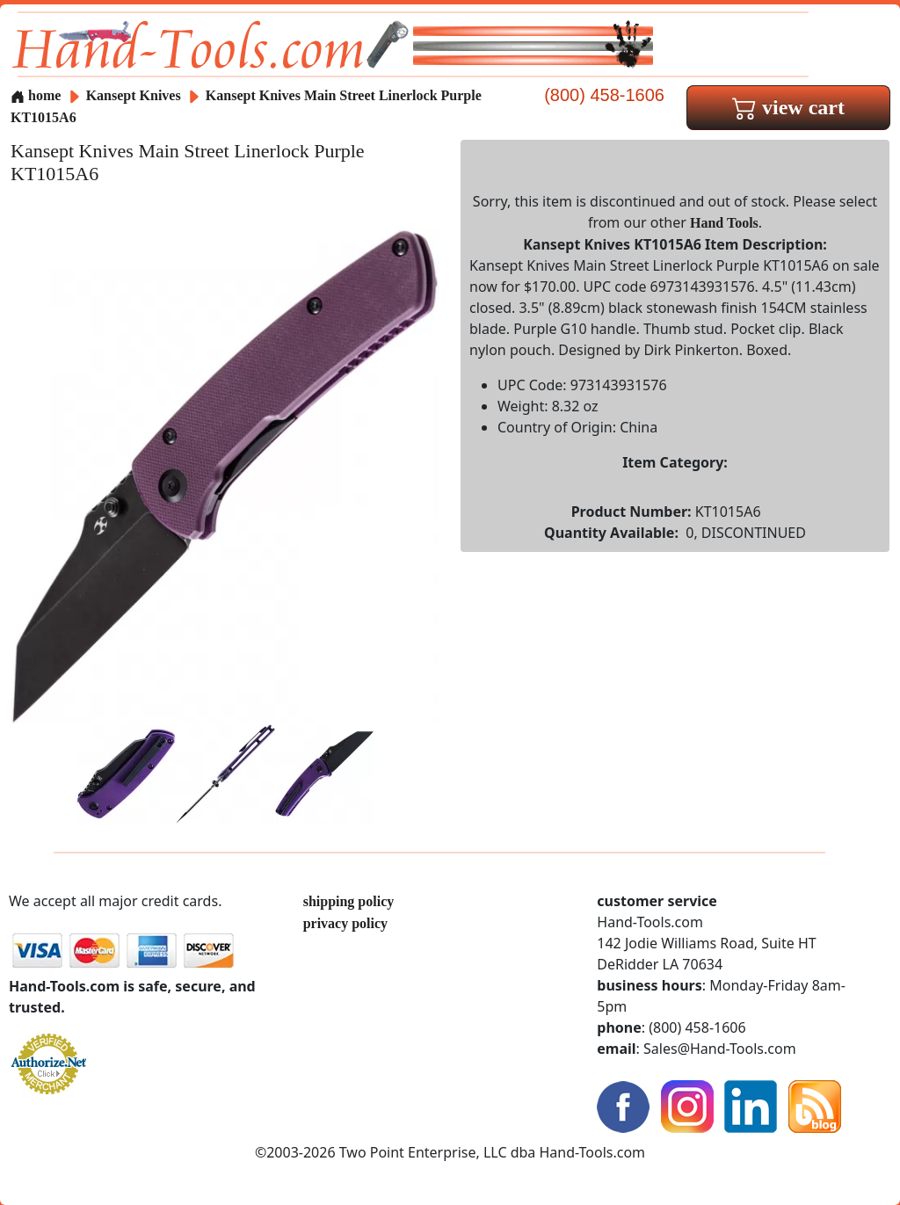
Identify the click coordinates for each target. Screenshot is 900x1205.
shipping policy (349, 901)
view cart (788, 107)
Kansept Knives (135, 95)
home (36, 95)
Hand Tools (724, 222)
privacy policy (345, 923)
